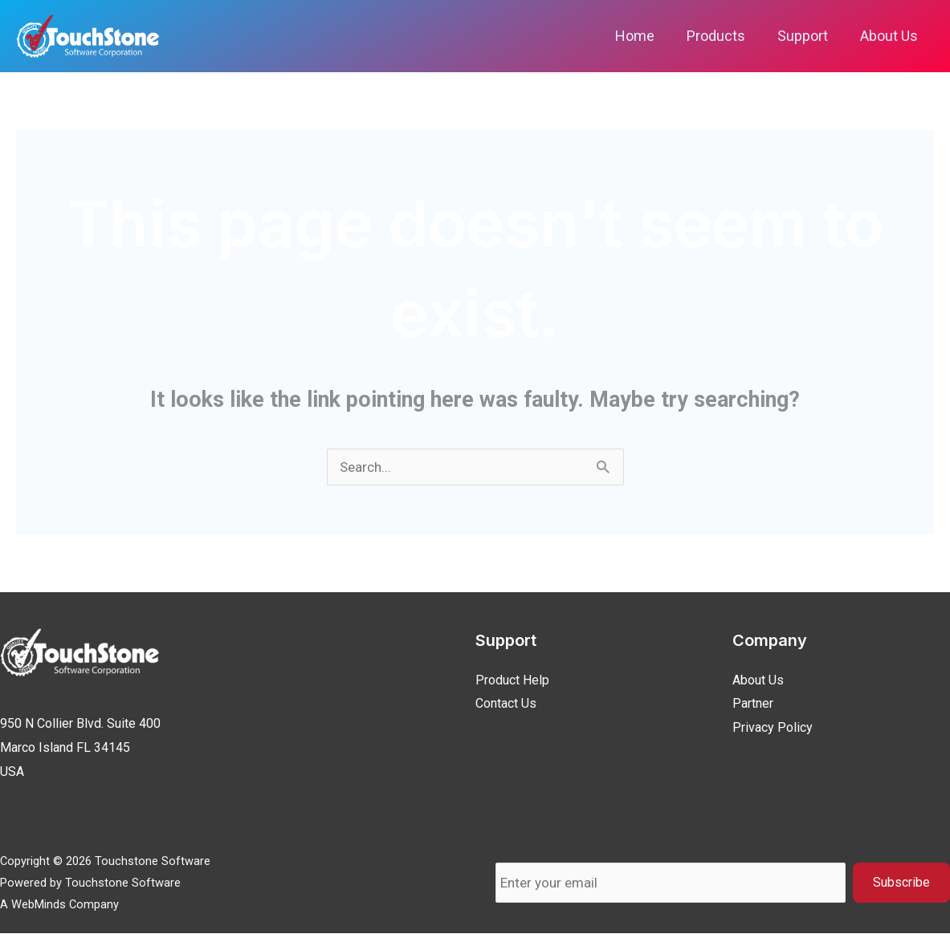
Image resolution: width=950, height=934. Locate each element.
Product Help (512, 680)
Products (724, 35)
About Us (890, 35)
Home (646, 35)
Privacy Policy (772, 728)
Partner (752, 704)
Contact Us (505, 704)
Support (807, 35)
